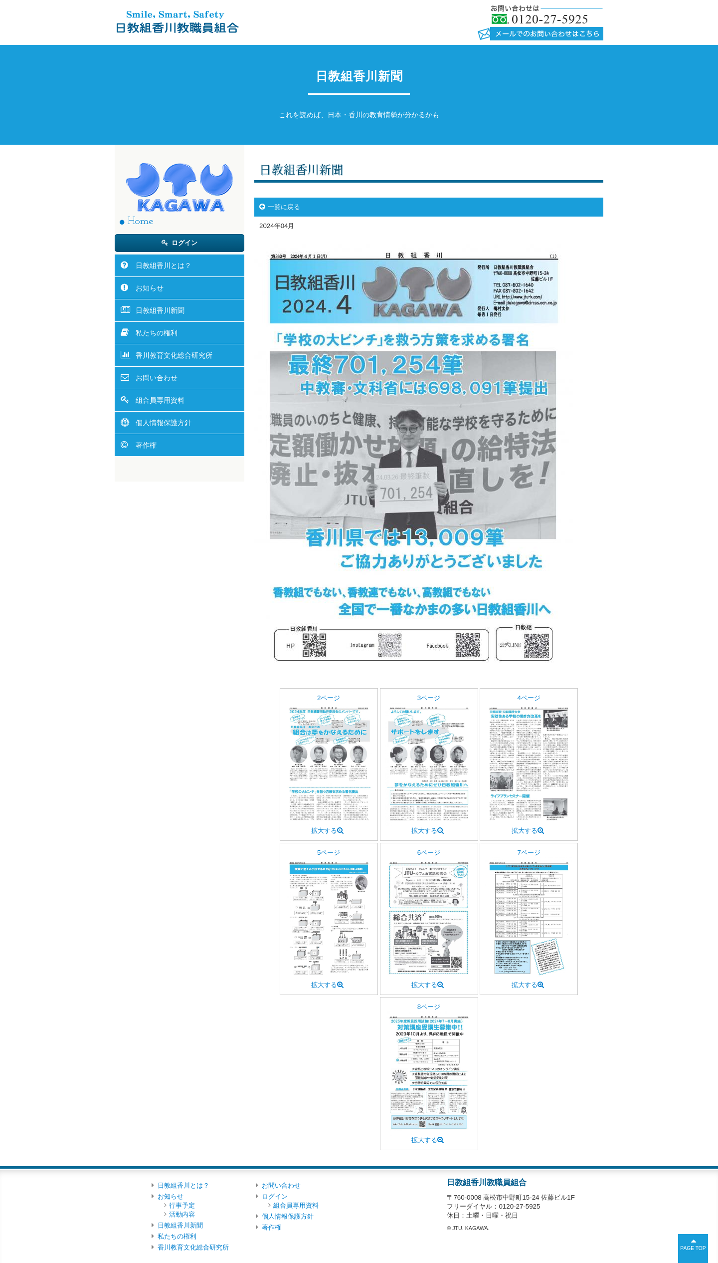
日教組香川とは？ (163, 265)
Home (140, 221)
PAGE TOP (693, 1248)
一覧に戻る (284, 207)
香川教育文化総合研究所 (174, 355)
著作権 (146, 445)
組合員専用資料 (160, 400)
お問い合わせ (157, 378)
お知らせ (150, 288)
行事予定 (182, 1205)
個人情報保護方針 (163, 423)
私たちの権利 (157, 333)
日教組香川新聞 (160, 310)
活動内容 (182, 1214)
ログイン (184, 243)
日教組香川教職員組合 (177, 21)
